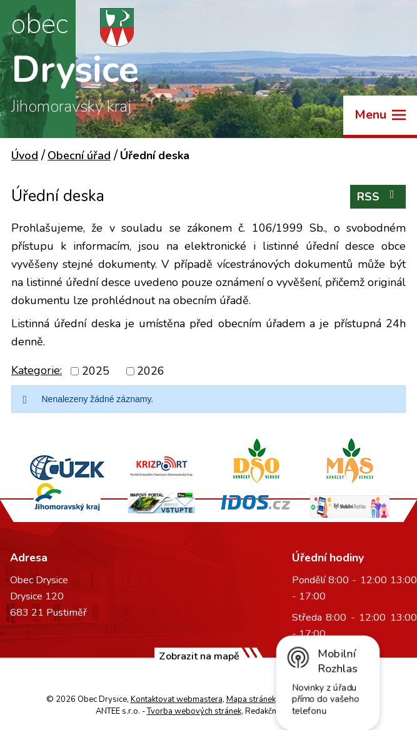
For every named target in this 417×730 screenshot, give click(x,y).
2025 (95, 370)
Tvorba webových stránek (194, 711)
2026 (150, 370)
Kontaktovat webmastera (177, 699)
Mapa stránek (251, 699)
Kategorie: (36, 370)
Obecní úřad (79, 155)
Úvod (24, 155)
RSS (378, 196)
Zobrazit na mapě (199, 656)
